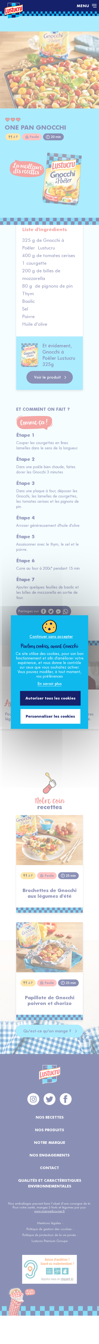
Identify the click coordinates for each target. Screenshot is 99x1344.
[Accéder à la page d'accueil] (38, 5)
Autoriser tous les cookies (50, 698)
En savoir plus (50, 683)
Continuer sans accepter (51, 636)
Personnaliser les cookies (50, 716)
